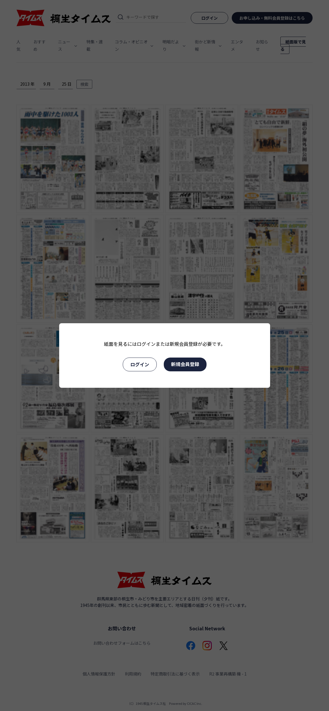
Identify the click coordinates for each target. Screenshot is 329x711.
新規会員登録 (185, 364)
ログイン (139, 364)
